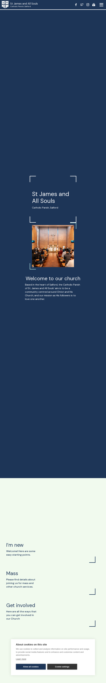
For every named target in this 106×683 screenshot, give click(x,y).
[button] (101, 4)
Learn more (21, 659)
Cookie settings (62, 667)
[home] (8, 5)
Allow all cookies (31, 667)
